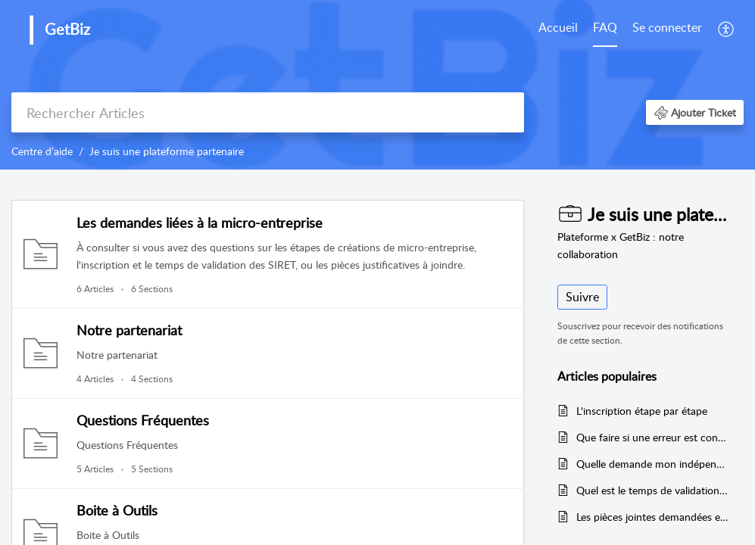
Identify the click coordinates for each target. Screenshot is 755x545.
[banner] (377, 85)
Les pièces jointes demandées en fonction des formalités (652, 516)
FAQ (605, 27)
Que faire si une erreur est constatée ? (652, 437)
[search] (267, 112)
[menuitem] (558, 29)
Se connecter (667, 27)
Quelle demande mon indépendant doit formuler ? (652, 463)
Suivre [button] (582, 296)
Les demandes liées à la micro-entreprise (199, 222)
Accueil (558, 27)
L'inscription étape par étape (641, 410)
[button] (727, 28)
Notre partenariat (129, 330)
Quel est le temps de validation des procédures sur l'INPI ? (652, 490)
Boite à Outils (117, 510)
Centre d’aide (42, 151)
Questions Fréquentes (142, 420)
